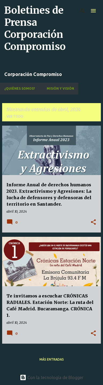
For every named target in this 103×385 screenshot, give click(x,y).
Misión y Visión (60, 88)
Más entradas (51, 359)
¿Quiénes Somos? (19, 88)
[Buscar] (82, 10)
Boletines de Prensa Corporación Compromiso (35, 28)
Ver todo (14, 116)
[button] (93, 222)
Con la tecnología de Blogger (51, 377)
